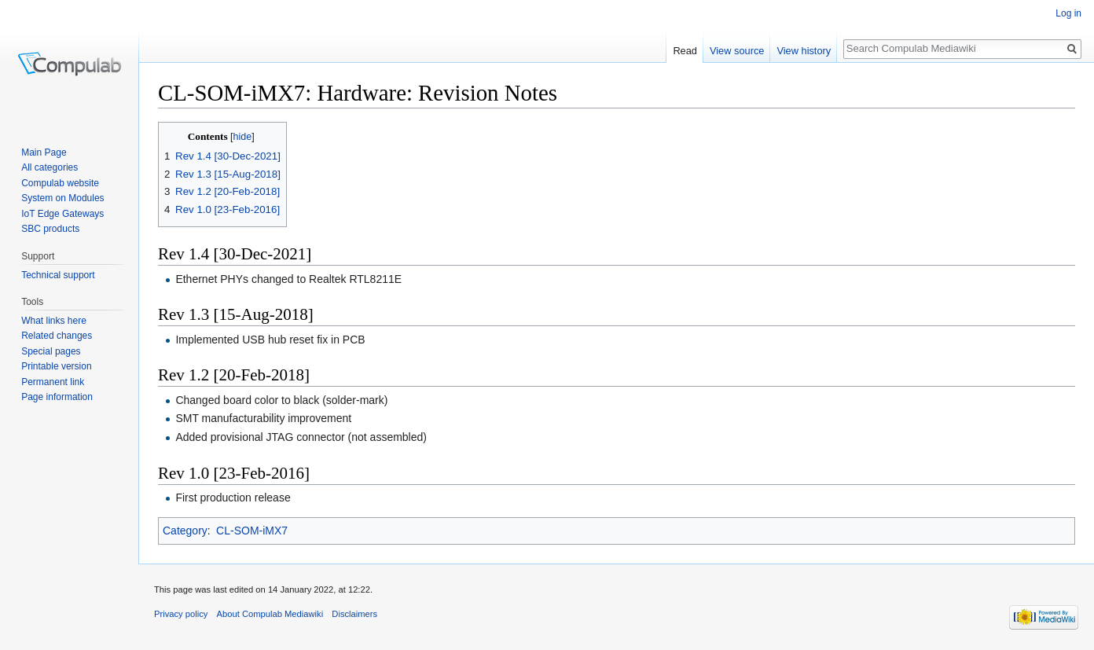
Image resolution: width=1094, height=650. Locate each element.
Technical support (57, 275)
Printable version (56, 366)
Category (185, 530)
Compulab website (60, 183)
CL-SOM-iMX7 (252, 530)
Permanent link (52, 381)
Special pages (50, 351)
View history (803, 51)
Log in (1068, 13)
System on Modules (62, 198)
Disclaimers (354, 614)
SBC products (50, 228)
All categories (49, 167)
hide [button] (242, 136)
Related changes (56, 335)
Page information (57, 396)
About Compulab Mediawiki (270, 614)
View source (737, 51)
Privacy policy (180, 614)
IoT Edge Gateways (62, 213)
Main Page (43, 152)
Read (685, 51)
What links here (53, 320)
